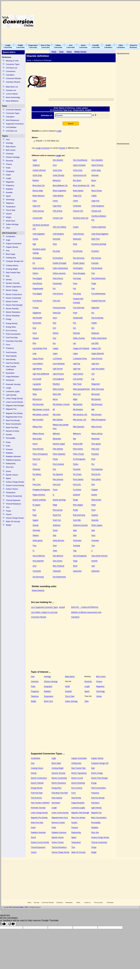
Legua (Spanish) (97, 353)
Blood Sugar (10, 254)
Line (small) (37, 379)
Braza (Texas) (96, 191)
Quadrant (76, 495)
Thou (34, 546)
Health (8, 175)
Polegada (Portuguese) (41, 490)
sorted (61, 607)
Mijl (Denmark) (96, 404)
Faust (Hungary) (79, 273)
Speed (8, 196)
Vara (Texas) (57, 561)
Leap (34, 353)
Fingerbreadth (38, 289)
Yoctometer (37, 571)
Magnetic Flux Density (14, 413)
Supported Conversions (15, 124)
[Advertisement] (111, 21)
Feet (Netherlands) (98, 278)
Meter (35, 394)
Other (8, 228)
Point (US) (77, 484)
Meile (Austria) (58, 389)
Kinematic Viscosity (13, 384)
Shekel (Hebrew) (38, 590)
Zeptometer (77, 571)
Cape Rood (57, 206)
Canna (55, 201)
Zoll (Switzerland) (59, 577)
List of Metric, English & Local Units (44, 612)
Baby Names (11, 147)
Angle (8, 240)
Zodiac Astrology (12, 224)
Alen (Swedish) (97, 160)
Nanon (35, 444)
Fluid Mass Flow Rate (14, 341)
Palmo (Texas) (78, 454)
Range (75, 500)
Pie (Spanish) (58, 474)
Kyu (54, 343)
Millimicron (77, 434)
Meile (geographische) (81, 389)
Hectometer (37, 323)
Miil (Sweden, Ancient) (61, 404)
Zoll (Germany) (38, 577)
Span (75, 530)
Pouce (55, 490)
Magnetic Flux (11, 409)
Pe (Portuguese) (79, 459)
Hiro (74, 323)
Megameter (95, 384)
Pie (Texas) (77, 474)
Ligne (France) (58, 374)
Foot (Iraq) (77, 294)
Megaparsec (37, 389)
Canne (75, 201)
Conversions (10, 71)
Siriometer (36, 530)
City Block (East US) (80, 218)
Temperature (10, 207)
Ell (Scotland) (58, 258)
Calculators (10, 75)
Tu (34, 551)
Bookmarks (69, 902)
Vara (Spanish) (38, 561)
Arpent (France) (97, 165)
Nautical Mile (78, 444)
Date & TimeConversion (45, 46)
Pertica (75, 464)
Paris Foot (36, 459)
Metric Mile (57, 394)
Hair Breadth (37, 318)
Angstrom (36, 165)
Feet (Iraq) (77, 278)
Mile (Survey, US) (79, 420)
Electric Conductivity (13, 298)
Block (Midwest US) (60, 185)
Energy (8, 319)
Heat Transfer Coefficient (11, 368)
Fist (54, 289)
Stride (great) (37, 540)
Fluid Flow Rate (12, 338)
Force (8, 345)
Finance (9, 164)
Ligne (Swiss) (78, 374)
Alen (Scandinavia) (80, 160)
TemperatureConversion (33, 46)
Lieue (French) (96, 359)
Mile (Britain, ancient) (40, 415)
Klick (34, 343)
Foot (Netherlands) (98, 294)
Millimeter (56, 434)
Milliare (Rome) (38, 434)
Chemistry (10, 154)
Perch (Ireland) (58, 464)
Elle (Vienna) (96, 258)
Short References (12, 120)
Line (93, 374)
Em (34, 263)
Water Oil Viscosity (13, 522)
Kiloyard (36, 338)
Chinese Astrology (13, 157)
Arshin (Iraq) (96, 170)
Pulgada (94, 490)
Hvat (34, 328)
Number (9, 435)
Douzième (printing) (98, 244)
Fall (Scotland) (96, 268)
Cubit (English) (58, 234)
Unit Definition (11, 127)
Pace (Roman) (38, 449)
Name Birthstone (12, 101)
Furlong (35, 308)
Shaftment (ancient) (80, 525)
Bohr (93, 185)
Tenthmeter (77, 540)
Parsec (55, 459)
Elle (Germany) (78, 258)
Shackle (62, 148)
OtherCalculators (121, 46)
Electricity (9, 161)
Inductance (10, 380)
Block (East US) (39, 185)
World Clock (10, 221)
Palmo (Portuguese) (40, 454)
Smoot (55, 530)
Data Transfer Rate (13, 273)
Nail (74, 439)
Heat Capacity (11, 356)
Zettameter (95, 571)
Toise (55, 546)
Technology (10, 200)
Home (29, 902)
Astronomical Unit (79, 175)
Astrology (9, 143)
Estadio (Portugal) (59, 263)
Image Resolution (12, 377)
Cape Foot (95, 201)
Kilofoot (55, 333)
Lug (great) (37, 384)
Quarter (94, 495)
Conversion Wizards (13, 78)
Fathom (35, 273)
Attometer (95, 175)
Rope (35, 515)
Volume (9, 214)
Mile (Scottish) (38, 420)
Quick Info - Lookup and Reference (84, 607)
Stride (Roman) (58, 540)
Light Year (77, 369)
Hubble (94, 323)
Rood (93, 510)
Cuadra (76, 227)
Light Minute (37, 369)
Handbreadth (78, 318)
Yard (93, 566)
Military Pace (37, 427)
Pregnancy (10, 185)
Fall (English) (78, 268)
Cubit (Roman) (78, 234)
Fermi (75, 283)
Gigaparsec (37, 313)
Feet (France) (58, 278)
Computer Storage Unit (14, 261)
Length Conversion (43, 148)
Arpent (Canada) (79, 165)
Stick (75, 535)
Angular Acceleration (13, 244)
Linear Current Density (14, 402)
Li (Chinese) (57, 359)
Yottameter (57, 571)
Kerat (35, 333)
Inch (54, 328)
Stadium (36, 535)
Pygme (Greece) (39, 495)
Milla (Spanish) (78, 427)
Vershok (94, 561)
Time (8, 507)
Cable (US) (77, 196)
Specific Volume (12, 475)
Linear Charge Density (14, 399)
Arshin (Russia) (58, 175)
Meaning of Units (12, 61)
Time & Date (10, 210)
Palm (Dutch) (78, 449)
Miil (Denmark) (38, 404)
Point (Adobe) (78, 479)
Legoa (55, 353)
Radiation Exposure (13, 460)
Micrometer (95, 394)
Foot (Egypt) (37, 294)
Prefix (8, 446)
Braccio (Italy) (38, 191)
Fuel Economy (11, 352)
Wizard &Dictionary (133, 46)
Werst (75, 566)
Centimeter (77, 206)
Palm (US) (95, 449)
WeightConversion (20, 46)
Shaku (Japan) (96, 525)
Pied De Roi (95, 474)
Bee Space (77, 180)
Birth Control (10, 150)
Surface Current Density (15, 485)
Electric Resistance (13, 312)
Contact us (87, 902)
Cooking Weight (12, 269)
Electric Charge (11, 290)
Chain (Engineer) (97, 206)
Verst (34, 566)
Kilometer (76, 333)
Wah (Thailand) (58, 566)
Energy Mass (11, 327)
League (55, 348)
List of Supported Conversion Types (44, 607)
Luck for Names (12, 94)
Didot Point (95, 239)
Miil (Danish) (96, 399)
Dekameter (77, 239)
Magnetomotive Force (14, 417)
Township (76, 546)
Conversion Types (12, 64)
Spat (93, 530)
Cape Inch (36, 206)
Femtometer (57, 283)
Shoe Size (10, 467)
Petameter (36, 469)
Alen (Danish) (58, 160)
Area (7, 140)
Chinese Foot (78, 211)
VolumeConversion (58, 46)
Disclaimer (110, 902)
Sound (8, 471)
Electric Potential (12, 309)
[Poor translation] (11, 924)
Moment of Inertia (12, 431)
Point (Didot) (96, 479)
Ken (92, 328)
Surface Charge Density (15, 482)
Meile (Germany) (97, 389)
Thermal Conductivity (14, 496)
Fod (74, 289)
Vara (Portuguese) (80, 556)
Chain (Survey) (38, 211)
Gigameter (95, 308)
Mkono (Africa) (96, 434)
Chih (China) (57, 211)
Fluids (8, 168)
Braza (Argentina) (59, 191)
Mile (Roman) (96, 415)
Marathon (56, 384)
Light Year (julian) (97, 369)
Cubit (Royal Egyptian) (99, 234)
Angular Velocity (12, 247)
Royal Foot (57, 515)
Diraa (55, 244)
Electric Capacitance (13, 287)
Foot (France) (58, 294)
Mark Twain (77, 384)
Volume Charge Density (15, 518)
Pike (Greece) (58, 479)
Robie (93, 505)
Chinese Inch (96, 211)
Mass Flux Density (13, 420)
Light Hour (95, 364)
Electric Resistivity (13, 316)
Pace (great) (96, 444)
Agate (35, 160)
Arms (55, 165)
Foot (93, 289)
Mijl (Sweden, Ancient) (41, 409)
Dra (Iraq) (56, 251)
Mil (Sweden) (78, 409)
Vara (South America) (99, 556)
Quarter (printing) (59, 500)
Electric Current (12, 302)
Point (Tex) (37, 484)
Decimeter (56, 239)
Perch (35, 464)
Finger (93, 283)
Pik (34, 479)
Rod (34, 510)
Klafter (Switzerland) (99, 338)
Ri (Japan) (36, 505)
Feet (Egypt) (37, 278)
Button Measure (39, 196)
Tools (4, 106)
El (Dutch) (95, 251)
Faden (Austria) (38, 268)
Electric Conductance (14, 294)
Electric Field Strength (14, 305)
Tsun (93, 546)
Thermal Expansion (13, 500)
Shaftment (56, 525)
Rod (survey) (57, 510)
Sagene (35, 520)
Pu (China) (77, 490)
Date (7, 276)
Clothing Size (11, 258)
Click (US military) (59, 227)
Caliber (94, 196)
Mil (54, 409)
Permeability (10, 438)
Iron (74, 328)
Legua (75, 353)
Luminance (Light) (12, 391)
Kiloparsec (95, 333)
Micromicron (37, 399)
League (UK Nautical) (81, 348)
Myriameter (57, 439)
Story (93, 535)
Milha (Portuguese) (98, 420)
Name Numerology (13, 97)
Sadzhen (94, 515)
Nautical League (59, 444)
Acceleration (10, 237)
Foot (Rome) (37, 301)
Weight (8, 217)
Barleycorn (57, 180)
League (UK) (96, 348)
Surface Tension (12, 489)
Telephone (10, 203)
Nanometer (95, 439)
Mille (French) (96, 427)
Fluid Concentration (13, 334)
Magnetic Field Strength (15, 406)
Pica (54, 469)
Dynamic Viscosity (13, 283)
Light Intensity (11, 395)
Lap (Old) (94, 343)
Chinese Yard (58, 218)
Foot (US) (56, 301)
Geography (10, 171)
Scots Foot (57, 520)
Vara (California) (39, 556)
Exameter (95, 263)
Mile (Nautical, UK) (80, 415)
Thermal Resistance (13, 504)
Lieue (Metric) (38, 364)
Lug (92, 379)
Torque (8, 511)
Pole (93, 484)
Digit (34, 244)
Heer (54, 323)
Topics (5, 136)
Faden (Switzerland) (60, 268)
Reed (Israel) (96, 500)
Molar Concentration (13, 424)
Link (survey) (78, 379)
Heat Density (11, 360)
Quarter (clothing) (39, 500)
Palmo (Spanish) (59, 454)
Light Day (76, 364)
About (78, 902)
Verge (75, 561)
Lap (74, 343)
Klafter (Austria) (79, 338)
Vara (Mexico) (58, 556)
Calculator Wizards (13, 82)
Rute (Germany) (79, 515)
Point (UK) (56, 484)
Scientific (9, 193)
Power (8, 442)
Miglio (75, 399)
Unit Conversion (9, 233)
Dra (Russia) (77, 251)
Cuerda (35, 239)
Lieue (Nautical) (59, 364)
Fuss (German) (78, 308)
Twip (75, 551)
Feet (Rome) (37, 283)
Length (8, 178)
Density (9, 280)
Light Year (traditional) (41, 374)
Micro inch (77, 394)
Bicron (93, 180)
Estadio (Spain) (79, 263)
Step (54, 535)
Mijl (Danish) (77, 404)
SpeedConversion (83, 46)
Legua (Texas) (38, 359)
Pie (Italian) (37, 474)
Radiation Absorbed (13, 456)
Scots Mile (77, 520)
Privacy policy (98, 902)
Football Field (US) (98, 301)
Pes (92, 464)
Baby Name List (12, 87)
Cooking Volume (12, 265)
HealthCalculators (108, 46)
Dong (75, 244)
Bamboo (36, 180)
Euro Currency (11, 331)
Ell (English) (37, 258)
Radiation (9, 189)
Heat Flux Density (12, 363)
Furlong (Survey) (59, 308)
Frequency (10, 348)
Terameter (95, 540)
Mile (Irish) (57, 415)
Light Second (58, 369)
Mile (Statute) (58, 420)
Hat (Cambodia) (97, 318)
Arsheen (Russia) (39, 170)
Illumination (10, 373)
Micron (55, 399)
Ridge (55, 505)
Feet (93, 273)
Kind (54, 338)
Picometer (77, 469)
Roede (75, 510)
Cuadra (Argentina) (98, 227)
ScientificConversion (96, 46)
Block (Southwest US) (81, 185)
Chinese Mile (37, 218)
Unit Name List (11, 68)
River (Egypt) (78, 505)
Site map (36, 902)
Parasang (95, 454)
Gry (92, 313)
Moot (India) (37, 439)
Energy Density (11, 323)
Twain (55, 551)
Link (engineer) (58, 379)
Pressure (9, 449)
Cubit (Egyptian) (39, 234)
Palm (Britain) (58, 449)
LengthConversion (8, 46)
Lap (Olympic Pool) (40, 348)
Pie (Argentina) (97, 469)
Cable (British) (58, 196)
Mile (92, 409)
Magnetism (10, 182)
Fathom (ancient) (59, 273)
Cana (35, 201)
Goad (75, 313)
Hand (55, 318)
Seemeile (94, 520)
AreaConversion (70, 46)
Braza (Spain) (78, 191)
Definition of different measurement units (86, 612)
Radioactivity (11, 464)
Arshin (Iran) (57, 170)
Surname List (11, 90)
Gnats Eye (57, 313)
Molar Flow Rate (12, 428)
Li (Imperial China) (80, 359)
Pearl (93, 459)
